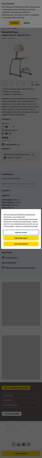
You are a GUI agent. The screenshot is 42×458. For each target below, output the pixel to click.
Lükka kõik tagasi (21, 238)
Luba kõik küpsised (21, 244)
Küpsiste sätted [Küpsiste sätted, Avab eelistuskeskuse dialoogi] (21, 232)
